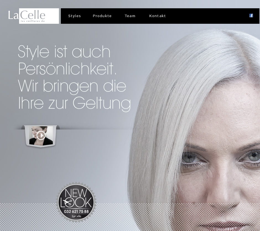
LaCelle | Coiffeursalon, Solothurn (33, 16)
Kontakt (157, 16)
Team (129, 16)
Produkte (102, 16)
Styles (74, 16)
